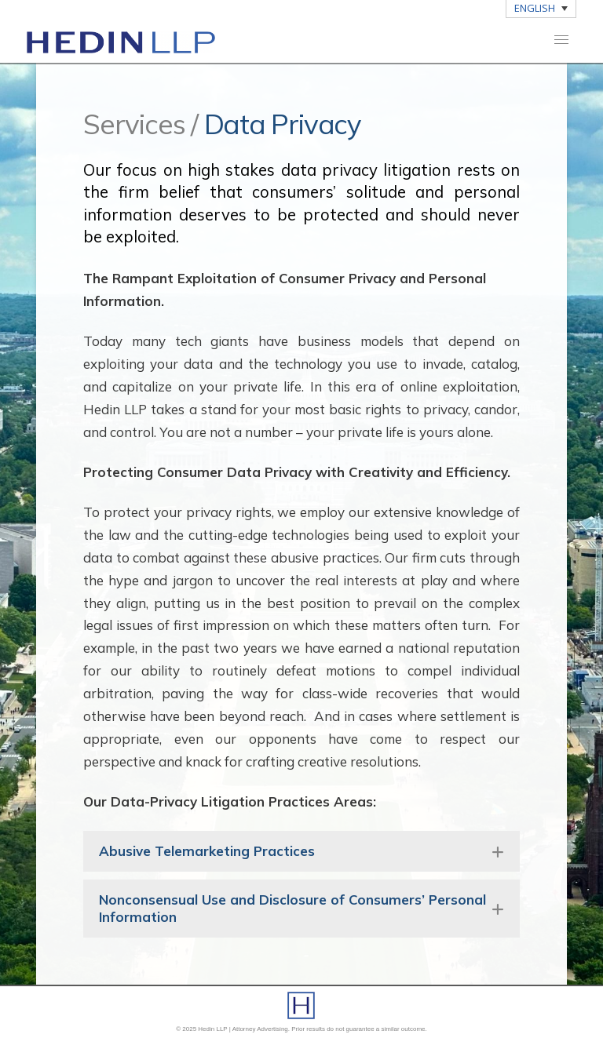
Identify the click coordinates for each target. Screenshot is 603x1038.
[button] (561, 40)
